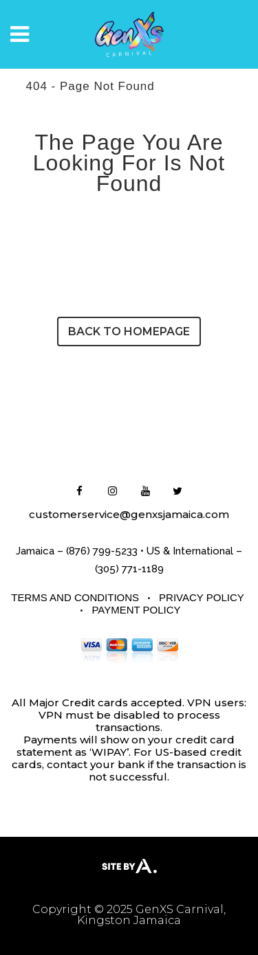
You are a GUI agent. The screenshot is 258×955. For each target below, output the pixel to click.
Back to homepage (129, 331)
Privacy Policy (201, 597)
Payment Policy (136, 610)
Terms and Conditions (75, 597)
